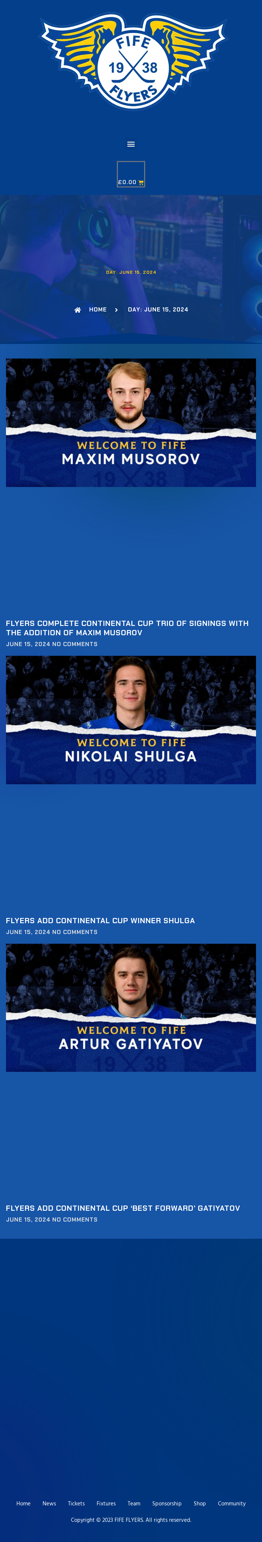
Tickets (76, 1503)
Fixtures (106, 1503)
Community (232, 1503)
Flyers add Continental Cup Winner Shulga (100, 920)
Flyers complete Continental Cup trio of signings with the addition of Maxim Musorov (127, 628)
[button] (131, 143)
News (49, 1503)
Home (23, 1503)
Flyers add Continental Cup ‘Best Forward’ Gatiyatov (123, 1208)
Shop (200, 1503)
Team (134, 1503)
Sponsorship (167, 1503)
